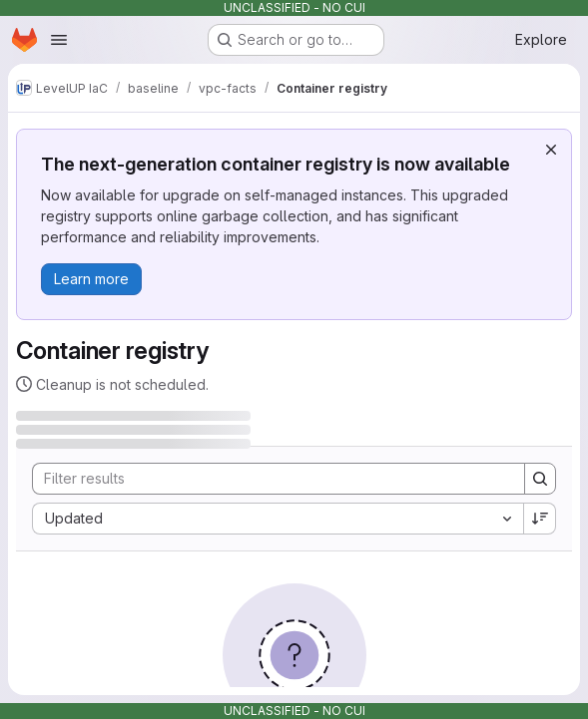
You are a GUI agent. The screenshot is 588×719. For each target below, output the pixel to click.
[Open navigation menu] (59, 40)
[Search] (268, 479)
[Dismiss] (551, 150)
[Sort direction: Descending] (540, 519)
